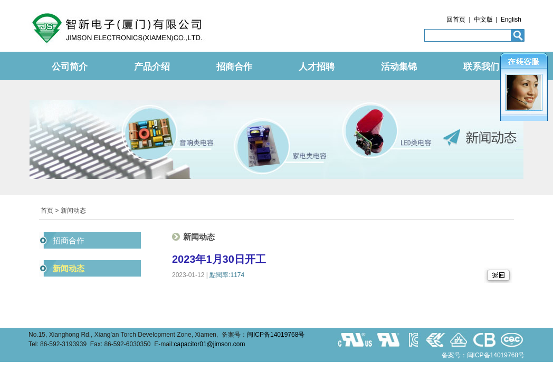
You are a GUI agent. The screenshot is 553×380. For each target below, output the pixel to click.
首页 (47, 210)
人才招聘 (317, 67)
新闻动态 (68, 268)
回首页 (455, 19)
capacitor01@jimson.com (209, 344)
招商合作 (234, 67)
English (511, 19)
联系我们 (481, 67)
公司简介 (70, 67)
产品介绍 (152, 67)
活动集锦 (399, 67)
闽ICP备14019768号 (275, 334)
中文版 (483, 19)
